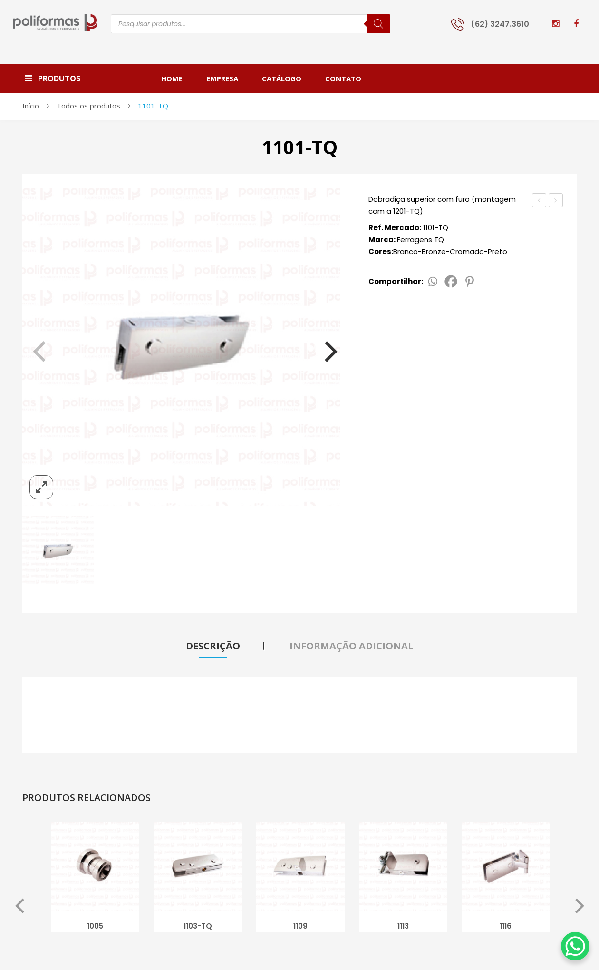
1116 (506, 927)
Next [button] (579, 908)
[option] (95, 881)
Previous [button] (19, 908)
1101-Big (557, 201)
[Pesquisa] (378, 23)
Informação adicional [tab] (352, 645)
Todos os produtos (88, 105)
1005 (95, 927)
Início (30, 105)
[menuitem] (177, 78)
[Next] (324, 347)
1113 (403, 927)
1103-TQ (198, 927)
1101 (539, 200)
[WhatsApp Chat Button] (575, 946)
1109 (300, 927)
